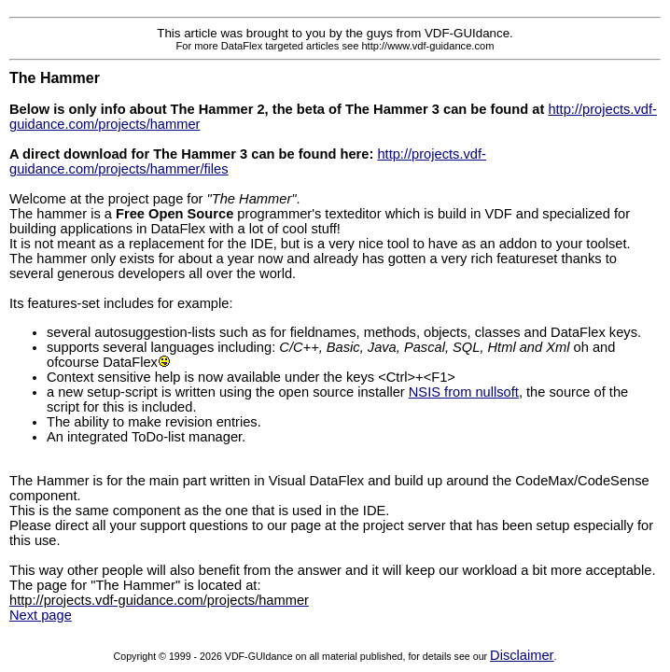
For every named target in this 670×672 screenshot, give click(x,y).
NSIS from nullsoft (464, 392)
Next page (40, 615)
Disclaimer (521, 655)
